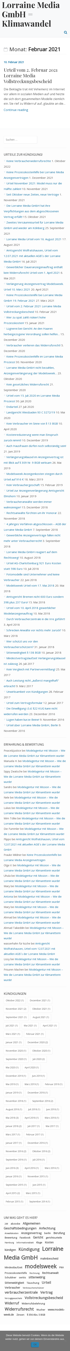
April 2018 (30, 1117)
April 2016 (30, 1168)
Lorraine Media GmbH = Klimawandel (31, 14)
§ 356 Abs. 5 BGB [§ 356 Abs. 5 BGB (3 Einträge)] (36, 1314)
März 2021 (11, 1034)
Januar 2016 (12, 1176)
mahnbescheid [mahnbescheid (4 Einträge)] (49, 1258)
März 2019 (30, 1084)
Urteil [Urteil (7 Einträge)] (46, 1282)
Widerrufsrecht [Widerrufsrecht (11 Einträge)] (19, 1309)
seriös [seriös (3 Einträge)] (22, 1277)
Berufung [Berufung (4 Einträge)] (59, 1233)
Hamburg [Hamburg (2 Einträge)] (9, 1242)
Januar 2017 (12, 1142)
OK (35, 1344)
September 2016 (14, 1159)
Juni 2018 (51, 1109)
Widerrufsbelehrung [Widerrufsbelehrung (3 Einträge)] (33, 1303)
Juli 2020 (37, 1059)
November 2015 (36, 1176)
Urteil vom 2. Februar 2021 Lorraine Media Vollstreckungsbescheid (30, 75)
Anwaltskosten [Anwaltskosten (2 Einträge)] (11, 1233)
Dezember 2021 (38, 1000)
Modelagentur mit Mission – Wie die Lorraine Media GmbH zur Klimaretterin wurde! (33, 777)
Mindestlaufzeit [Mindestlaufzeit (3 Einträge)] (13, 1267)
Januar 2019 (12, 1092)
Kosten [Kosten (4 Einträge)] (49, 1242)
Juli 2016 (37, 1159)
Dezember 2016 (36, 1142)
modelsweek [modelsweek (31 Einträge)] (41, 1266)
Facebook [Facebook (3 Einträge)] (25, 1237)
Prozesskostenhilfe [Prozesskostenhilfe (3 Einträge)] (16, 1273)
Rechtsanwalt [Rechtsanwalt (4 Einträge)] (50, 1273)
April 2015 (11, 1193)
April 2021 (48, 1025)
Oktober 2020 (39, 1050)
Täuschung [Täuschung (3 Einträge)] (33, 1283)
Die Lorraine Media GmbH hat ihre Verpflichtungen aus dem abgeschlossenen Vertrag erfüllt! (31, 211)
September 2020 (14, 1059)
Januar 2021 (12, 1042)
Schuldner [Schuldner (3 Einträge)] (10, 1277)
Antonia (8, 896)
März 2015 (31, 1193)
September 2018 (41, 1101)
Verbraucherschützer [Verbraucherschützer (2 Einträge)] (33, 1288)
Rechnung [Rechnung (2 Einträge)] (34, 1273)
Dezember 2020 (36, 1042)
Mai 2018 (10, 1117)
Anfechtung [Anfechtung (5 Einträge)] (47, 1228)
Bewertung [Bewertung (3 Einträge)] (11, 1237)
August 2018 (12, 1109)
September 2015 (14, 1184)
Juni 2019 (37, 1075)
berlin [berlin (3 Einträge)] (47, 1233)
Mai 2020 (10, 1067)
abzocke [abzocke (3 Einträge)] (15, 1223)
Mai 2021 (28, 1025)
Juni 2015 (37, 1184)
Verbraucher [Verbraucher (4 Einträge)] (12, 1287)
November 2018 (14, 1101)
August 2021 (39, 1017)
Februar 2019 (52, 1084)
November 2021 (14, 1008)
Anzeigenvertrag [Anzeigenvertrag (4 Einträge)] (31, 1233)
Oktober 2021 (39, 1008)
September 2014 (38, 1201)
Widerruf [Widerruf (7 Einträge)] (12, 1303)
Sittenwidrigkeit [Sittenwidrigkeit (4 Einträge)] (14, 1283)
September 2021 (14, 1017)
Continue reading (16, 110)
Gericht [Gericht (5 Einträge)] (38, 1237)
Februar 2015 (13, 1201)
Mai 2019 (10, 1084)
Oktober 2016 (39, 1151)
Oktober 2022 (13, 1000)
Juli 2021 (10, 1025)
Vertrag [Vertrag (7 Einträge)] (46, 1292)
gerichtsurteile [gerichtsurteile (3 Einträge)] (54, 1237)
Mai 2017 (50, 1126)
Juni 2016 (10, 1168)
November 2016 (14, 1151)
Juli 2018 (32, 1109)
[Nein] (65, 1341)
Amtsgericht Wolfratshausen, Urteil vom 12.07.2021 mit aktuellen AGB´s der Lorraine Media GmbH (32, 255)
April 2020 (30, 1067)
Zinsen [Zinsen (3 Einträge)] (20, 1314)
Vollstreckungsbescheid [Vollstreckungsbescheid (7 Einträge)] (44, 1298)
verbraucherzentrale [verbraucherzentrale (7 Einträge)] (21, 1292)
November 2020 (14, 1050)
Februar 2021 (33, 1034)
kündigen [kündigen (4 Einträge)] (10, 1250)
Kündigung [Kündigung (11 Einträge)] (28, 1249)
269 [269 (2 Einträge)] (6, 1224)
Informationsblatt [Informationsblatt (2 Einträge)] (25, 1242)
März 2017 (11, 1134)
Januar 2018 (12, 1126)
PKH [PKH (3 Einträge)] (61, 1267)
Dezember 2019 (14, 1075)
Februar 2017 (33, 1134)
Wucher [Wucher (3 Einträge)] (40, 1309)
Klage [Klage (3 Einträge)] (39, 1242)
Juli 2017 (32, 1126)
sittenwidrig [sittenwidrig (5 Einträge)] (37, 1277)
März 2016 (50, 1168)
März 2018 (50, 1117)
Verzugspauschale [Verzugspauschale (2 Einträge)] (13, 1298)
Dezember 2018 (36, 1092)
